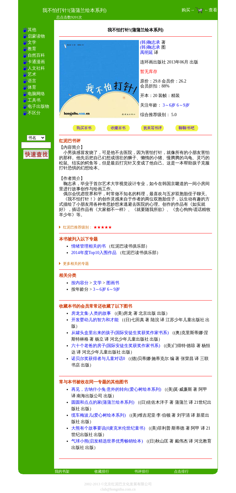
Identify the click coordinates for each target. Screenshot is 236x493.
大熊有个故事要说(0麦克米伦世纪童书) (108, 428)
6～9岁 (183, 105)
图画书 (112, 283)
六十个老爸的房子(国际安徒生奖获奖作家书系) (115, 345)
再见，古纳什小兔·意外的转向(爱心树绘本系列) (116, 389)
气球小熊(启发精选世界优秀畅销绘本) (107, 441)
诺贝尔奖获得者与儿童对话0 (98, 358)
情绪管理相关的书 (88, 246)
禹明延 (146, 52)
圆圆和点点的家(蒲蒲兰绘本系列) (102, 402)
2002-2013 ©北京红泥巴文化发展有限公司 (118, 484)
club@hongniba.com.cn (118, 489)
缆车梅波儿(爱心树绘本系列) (98, 415)
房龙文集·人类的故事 (91, 313)
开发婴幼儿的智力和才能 (95, 319)
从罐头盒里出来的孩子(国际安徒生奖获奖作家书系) (120, 332)
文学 (97, 283)
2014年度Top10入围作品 (94, 252)
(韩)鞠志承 (150, 42)
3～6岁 (169, 105)
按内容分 (79, 283)
